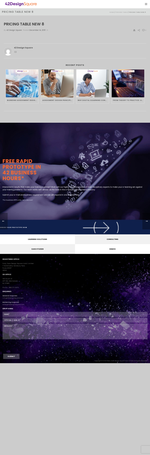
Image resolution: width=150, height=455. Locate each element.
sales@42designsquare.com (13, 304)
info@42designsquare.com (13, 298)
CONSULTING (112, 239)
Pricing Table (121, 12)
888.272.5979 (14, 287)
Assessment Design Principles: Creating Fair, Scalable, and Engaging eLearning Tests (58, 100)
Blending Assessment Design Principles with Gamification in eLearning (22, 100)
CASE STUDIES (37, 249)
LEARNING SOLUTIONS (37, 239)
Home (112, 12)
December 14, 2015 (37, 30)
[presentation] (17, 348)
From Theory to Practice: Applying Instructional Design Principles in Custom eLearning (128, 100)
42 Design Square (14, 30)
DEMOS (112, 249)
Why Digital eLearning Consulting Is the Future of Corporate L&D (93, 100)
